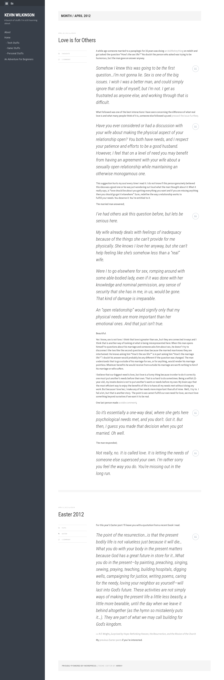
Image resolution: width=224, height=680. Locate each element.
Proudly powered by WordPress (79, 665)
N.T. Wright (104, 633)
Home (7, 37)
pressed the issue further (185, 115)
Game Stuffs (13, 48)
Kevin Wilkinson (19, 14)
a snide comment (127, 402)
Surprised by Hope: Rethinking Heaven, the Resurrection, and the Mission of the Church (153, 633)
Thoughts (66, 54)
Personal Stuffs (15, 53)
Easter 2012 (71, 514)
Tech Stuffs (13, 42)
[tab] (6, 3)
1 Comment (66, 59)
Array (119, 665)
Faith (64, 528)
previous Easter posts (110, 640)
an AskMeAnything (174, 50)
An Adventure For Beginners (18, 59)
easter (64, 534)
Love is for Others (77, 40)
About (7, 32)
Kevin (73, 33)
